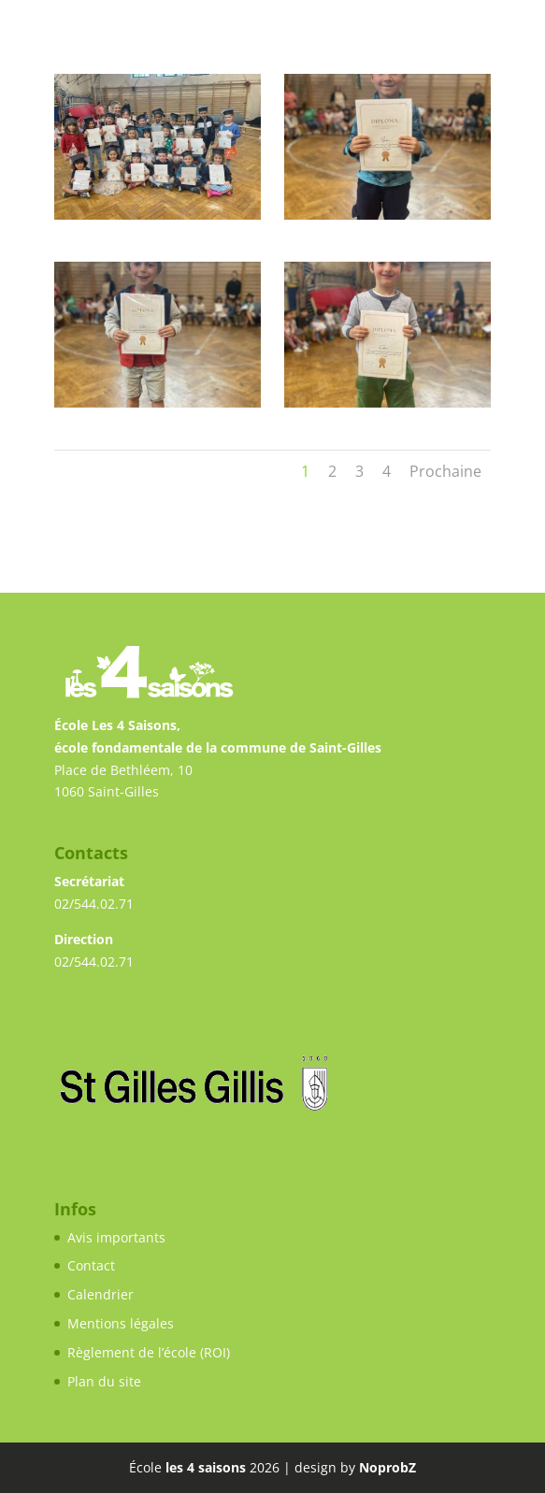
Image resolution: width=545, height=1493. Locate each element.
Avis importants (116, 1237)
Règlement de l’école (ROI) (148, 1352)
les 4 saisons (205, 1467)
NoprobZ (387, 1467)
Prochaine (445, 471)
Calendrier (100, 1294)
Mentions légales (120, 1323)
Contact (91, 1265)
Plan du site (104, 1381)
